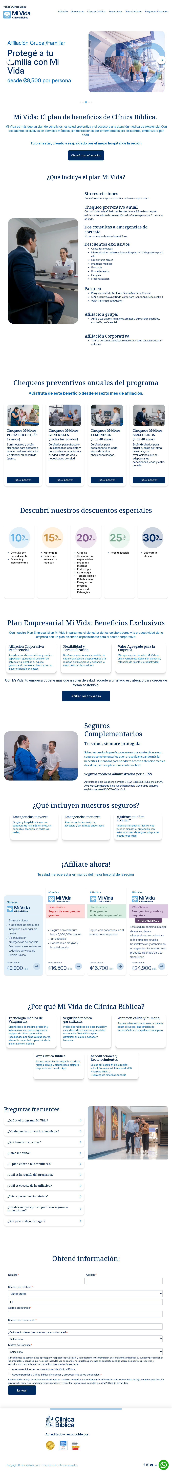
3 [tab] (86, 102)
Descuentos (77, 11)
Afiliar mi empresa (86, 696)
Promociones (115, 11)
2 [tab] (83, 102)
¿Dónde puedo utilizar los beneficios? (44, 1131)
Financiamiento (134, 11)
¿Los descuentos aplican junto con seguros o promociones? (44, 1208)
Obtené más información (86, 155)
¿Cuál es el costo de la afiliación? (44, 1185)
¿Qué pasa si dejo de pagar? (44, 1221)
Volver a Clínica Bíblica (14, 6)
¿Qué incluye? (23, 479)
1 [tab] (80, 102)
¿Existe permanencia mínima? (44, 1196)
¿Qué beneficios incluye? (44, 1142)
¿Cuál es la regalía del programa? (44, 1174)
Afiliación (63, 11)
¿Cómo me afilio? (44, 1153)
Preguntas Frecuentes (157, 11)
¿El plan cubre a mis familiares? (44, 1164)
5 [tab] (91, 102)
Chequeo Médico (96, 11)
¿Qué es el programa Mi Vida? (44, 1120)
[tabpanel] (86, 61)
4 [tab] (89, 102)
